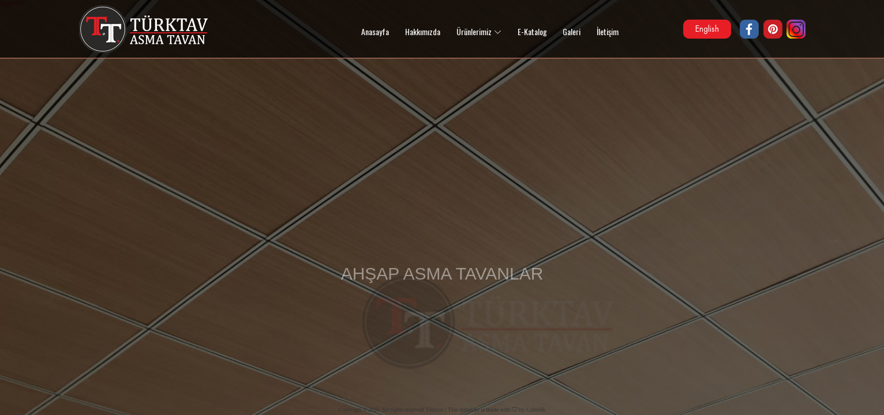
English (707, 29)
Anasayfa (375, 31)
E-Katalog (532, 31)
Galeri (571, 31)
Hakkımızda (422, 31)
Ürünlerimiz (474, 31)
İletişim (608, 31)
